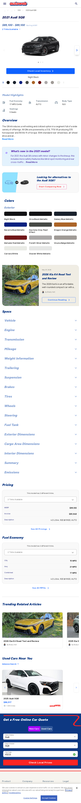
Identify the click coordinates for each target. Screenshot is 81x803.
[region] (40, 793)
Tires (40, 396)
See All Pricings (40, 529)
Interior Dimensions (40, 453)
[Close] (77, 788)
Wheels (40, 406)
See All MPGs (40, 588)
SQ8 (19, 10)
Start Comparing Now (51, 187)
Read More (8, 139)
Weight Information (40, 358)
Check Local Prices (40, 762)
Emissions (40, 472)
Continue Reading (59, 300)
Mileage (40, 349)
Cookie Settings (30, 798)
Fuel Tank (40, 425)
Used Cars (46, 728)
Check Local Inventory (40, 71)
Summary (40, 463)
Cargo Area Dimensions (40, 444)
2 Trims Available (11, 29)
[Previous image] (4, 50)
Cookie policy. (15, 793)
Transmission (40, 339)
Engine (40, 330)
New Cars (34, 728)
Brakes (40, 387)
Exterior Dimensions (40, 434)
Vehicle (40, 320)
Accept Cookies (49, 798)
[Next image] (77, 50)
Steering (40, 415)
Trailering (40, 368)
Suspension (40, 377)
